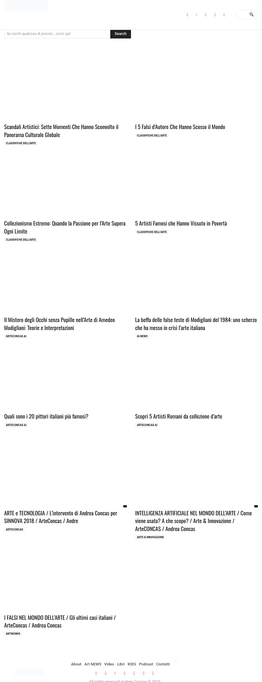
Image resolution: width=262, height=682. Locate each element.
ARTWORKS (13, 624)
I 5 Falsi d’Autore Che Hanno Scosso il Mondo (175, 126)
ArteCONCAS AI (16, 331)
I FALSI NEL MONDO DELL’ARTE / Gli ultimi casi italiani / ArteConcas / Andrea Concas (65, 613)
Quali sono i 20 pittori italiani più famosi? (42, 411)
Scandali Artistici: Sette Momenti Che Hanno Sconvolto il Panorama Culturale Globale (65, 130)
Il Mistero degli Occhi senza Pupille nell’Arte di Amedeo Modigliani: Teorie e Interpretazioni (64, 320)
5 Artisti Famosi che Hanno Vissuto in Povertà (176, 221)
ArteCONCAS (14, 522)
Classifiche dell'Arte (21, 141)
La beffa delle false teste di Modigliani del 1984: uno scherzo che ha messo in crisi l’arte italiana (194, 320)
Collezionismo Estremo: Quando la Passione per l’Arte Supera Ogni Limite (63, 225)
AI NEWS (142, 331)
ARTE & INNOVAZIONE (150, 529)
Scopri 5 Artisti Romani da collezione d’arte (174, 411)
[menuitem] (175, 652)
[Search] (251, 15)
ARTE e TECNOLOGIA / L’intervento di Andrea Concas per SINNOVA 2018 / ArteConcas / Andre (64, 511)
